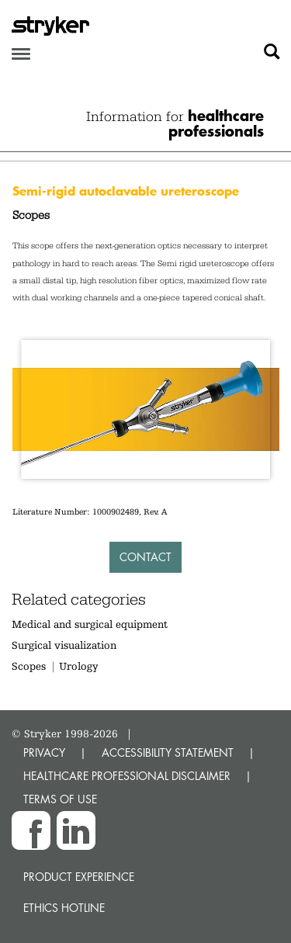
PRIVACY (44, 752)
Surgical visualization (64, 645)
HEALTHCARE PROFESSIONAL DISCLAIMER (126, 775)
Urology (79, 666)
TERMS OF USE (60, 799)
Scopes (29, 666)
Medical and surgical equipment (90, 624)
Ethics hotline (64, 907)
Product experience (78, 876)
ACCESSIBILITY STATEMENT (168, 752)
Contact (145, 557)
